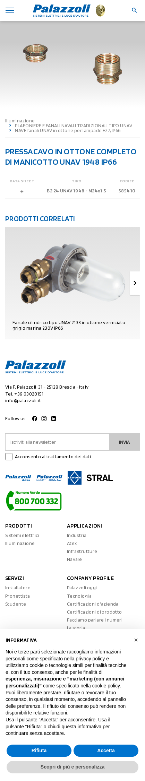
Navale (74, 559)
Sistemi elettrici (22, 535)
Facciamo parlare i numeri (95, 620)
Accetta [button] (106, 750)
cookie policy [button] (106, 685)
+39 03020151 (28, 394)
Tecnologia (79, 596)
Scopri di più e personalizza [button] (72, 767)
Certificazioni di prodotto (94, 612)
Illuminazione (20, 120)
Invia (124, 442)
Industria (77, 535)
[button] (136, 639)
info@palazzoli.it (23, 400)
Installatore (18, 587)
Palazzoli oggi (82, 587)
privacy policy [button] (90, 658)
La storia (76, 628)
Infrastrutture (82, 551)
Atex (72, 543)
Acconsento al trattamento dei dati (53, 456)
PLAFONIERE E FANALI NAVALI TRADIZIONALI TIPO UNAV (73, 125)
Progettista (17, 596)
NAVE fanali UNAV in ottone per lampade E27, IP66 (67, 130)
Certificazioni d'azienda (93, 604)
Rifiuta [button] (39, 750)
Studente (15, 604)
